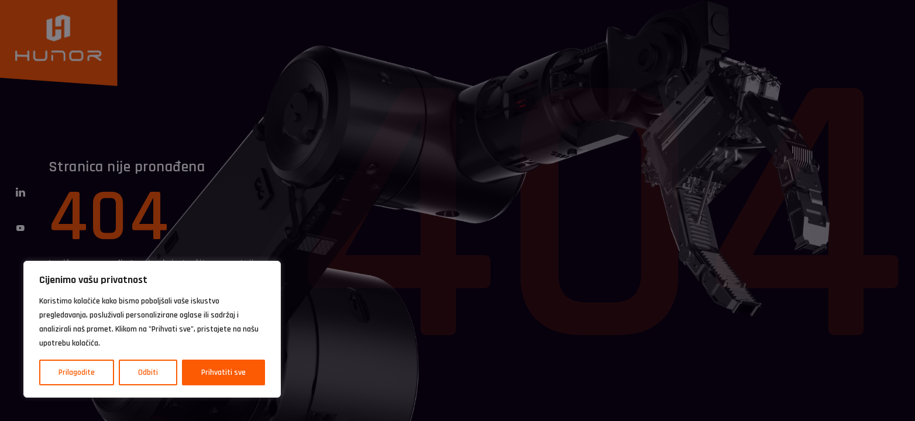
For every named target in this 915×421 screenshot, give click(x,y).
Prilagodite (77, 372)
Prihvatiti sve (223, 372)
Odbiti (148, 372)
